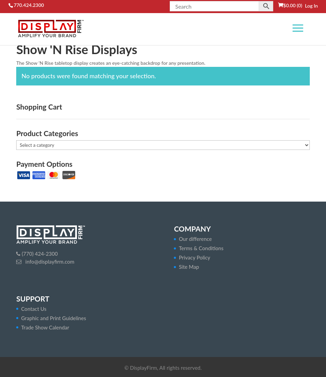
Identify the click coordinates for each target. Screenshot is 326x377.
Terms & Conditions (201, 248)
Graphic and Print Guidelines (53, 318)
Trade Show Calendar (45, 327)
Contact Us (33, 309)
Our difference (195, 239)
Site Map (189, 267)
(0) (292, 5)
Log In (311, 6)
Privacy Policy (194, 257)
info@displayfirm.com (49, 261)
